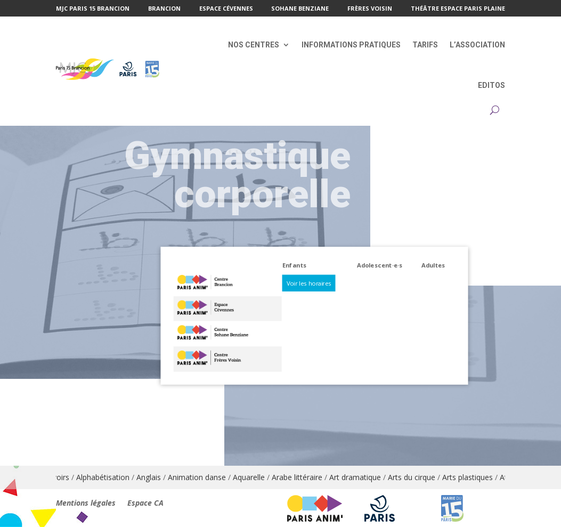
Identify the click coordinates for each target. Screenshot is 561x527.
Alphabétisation (107, 477)
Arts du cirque (416, 477)
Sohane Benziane (300, 8)
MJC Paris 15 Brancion (92, 8)
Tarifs (425, 44)
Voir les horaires (308, 283)
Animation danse (202, 477)
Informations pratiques (351, 44)
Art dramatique (360, 477)
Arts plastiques (472, 477)
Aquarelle (254, 477)
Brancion (164, 8)
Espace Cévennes (226, 8)
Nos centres (253, 44)
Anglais (153, 477)
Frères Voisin (369, 8)
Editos (491, 85)
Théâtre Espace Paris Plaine (458, 8)
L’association (477, 44)
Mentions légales (86, 503)
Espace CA (145, 503)
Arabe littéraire (302, 477)
